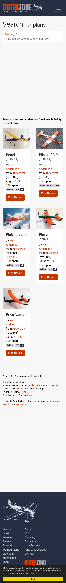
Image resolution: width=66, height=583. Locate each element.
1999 (52, 261)
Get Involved (31, 541)
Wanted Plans (11, 549)
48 (22, 388)
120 (27, 388)
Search (20, 34)
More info (34, 573)
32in (41, 181)
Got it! (33, 579)
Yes (30, 395)
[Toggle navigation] (58, 8)
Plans (25, 392)
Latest (6, 533)
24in (8, 185)
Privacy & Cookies (35, 549)
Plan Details (15, 197)
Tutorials (8, 545)
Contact (29, 553)
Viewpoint (9, 553)
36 (18, 388)
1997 (16, 257)
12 (10, 388)
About (28, 529)
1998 (18, 181)
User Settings (32, 545)
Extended (30, 385)
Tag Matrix (21, 404)
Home (9, 34)
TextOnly (55, 385)
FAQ (26, 533)
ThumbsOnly (43, 385)
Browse (7, 537)
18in (8, 261)
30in (8, 340)
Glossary (29, 537)
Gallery (7, 541)
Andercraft (18, 173)
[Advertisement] (33, 78)
